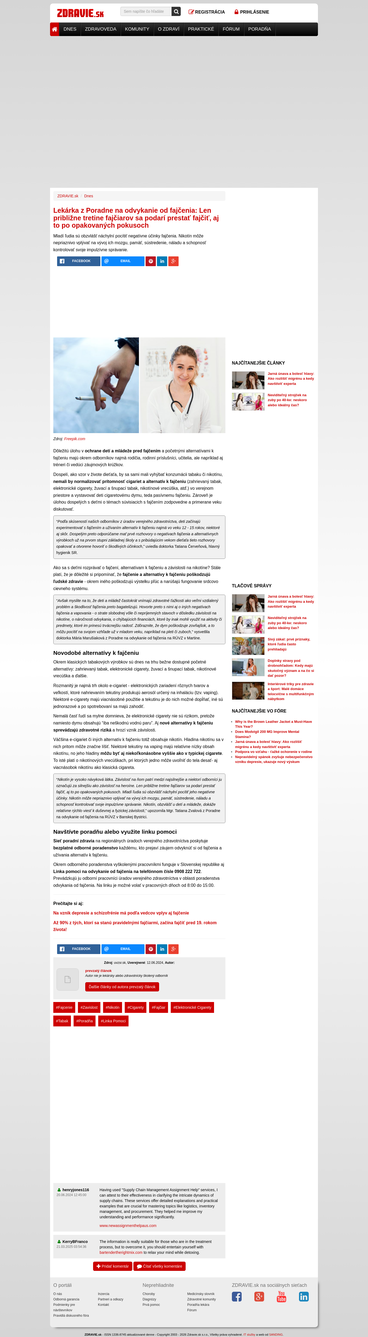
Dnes (70, 29)
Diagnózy (149, 1299)
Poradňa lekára (198, 1305)
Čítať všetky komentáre (159, 1266)
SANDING (275, 1334)
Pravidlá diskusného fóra (71, 1315)
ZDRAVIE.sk (67, 196)
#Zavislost (89, 1007)
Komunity (137, 29)
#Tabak (62, 1021)
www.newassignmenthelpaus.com (128, 1225)
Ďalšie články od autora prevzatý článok (122, 987)
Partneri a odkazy (110, 1299)
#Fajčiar (158, 1007)
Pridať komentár (113, 1266)
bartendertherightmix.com (121, 1252)
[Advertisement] (184, 74)
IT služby (249, 1334)
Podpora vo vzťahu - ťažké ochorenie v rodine (273, 752)
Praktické (201, 29)
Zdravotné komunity (201, 1299)
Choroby (149, 1294)
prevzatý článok (98, 971)
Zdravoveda (100, 29)
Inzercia (103, 1294)
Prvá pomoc (151, 1305)
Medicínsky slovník (201, 1294)
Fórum (231, 29)
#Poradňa (84, 1021)
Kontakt (103, 1305)
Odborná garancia (66, 1299)
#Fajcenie (64, 1007)
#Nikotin (113, 1007)
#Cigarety (135, 1007)
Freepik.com (74, 439)
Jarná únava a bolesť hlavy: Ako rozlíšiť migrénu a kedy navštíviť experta (291, 379)
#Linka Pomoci (113, 1021)
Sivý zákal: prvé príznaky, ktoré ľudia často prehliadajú (289, 644)
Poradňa (259, 29)
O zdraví (168, 29)
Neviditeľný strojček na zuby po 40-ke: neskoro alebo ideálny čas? (287, 400)
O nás (57, 1294)
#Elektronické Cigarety (192, 1007)
